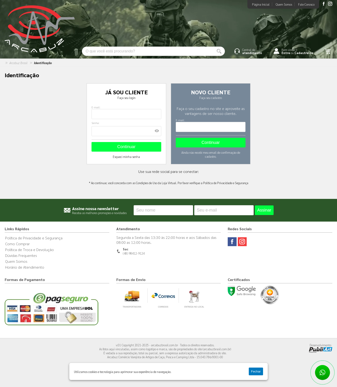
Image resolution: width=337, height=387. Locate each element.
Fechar (256, 371)
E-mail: (96, 107)
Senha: (95, 123)
